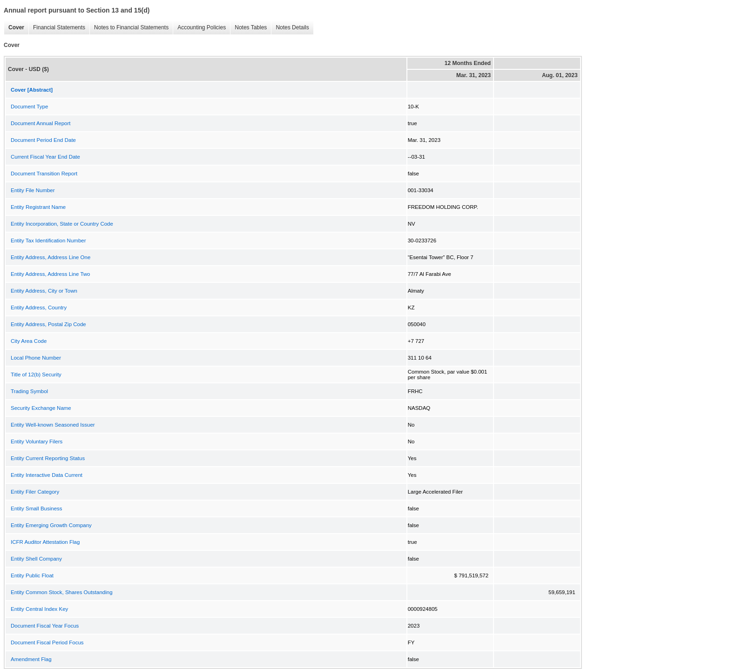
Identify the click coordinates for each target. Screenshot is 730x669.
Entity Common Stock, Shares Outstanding (62, 592)
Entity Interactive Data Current (46, 475)
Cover (14, 27)
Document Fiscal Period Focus (47, 642)
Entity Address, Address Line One (50, 257)
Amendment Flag (31, 659)
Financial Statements (56, 27)
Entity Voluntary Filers (36, 441)
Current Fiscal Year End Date (45, 157)
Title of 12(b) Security (36, 374)
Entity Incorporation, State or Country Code (62, 224)
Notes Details (290, 27)
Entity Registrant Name (38, 207)
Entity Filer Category (35, 492)
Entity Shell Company (36, 559)
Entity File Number (33, 190)
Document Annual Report (41, 123)
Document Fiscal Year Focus (45, 626)
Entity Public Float (32, 575)
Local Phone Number (36, 358)
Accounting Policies (199, 27)
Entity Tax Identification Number (48, 240)
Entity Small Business (36, 508)
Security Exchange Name (41, 408)
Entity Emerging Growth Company (51, 525)
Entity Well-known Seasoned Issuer (53, 425)
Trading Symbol (29, 391)
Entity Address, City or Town (44, 291)
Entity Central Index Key (39, 609)
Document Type (29, 106)
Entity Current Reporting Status (48, 458)
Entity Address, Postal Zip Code (48, 324)
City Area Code (29, 341)
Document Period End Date (43, 140)
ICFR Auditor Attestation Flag (45, 542)
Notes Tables (248, 27)
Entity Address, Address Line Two (50, 274)
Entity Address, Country (39, 307)
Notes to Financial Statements (129, 27)
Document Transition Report (44, 173)
